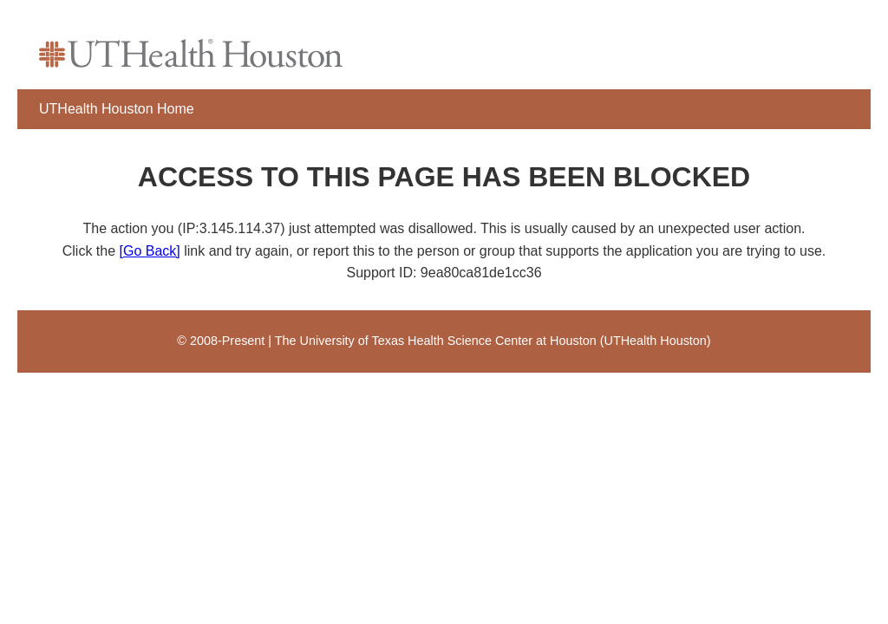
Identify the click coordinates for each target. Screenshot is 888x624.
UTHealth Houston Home (116, 108)
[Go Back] (150, 251)
